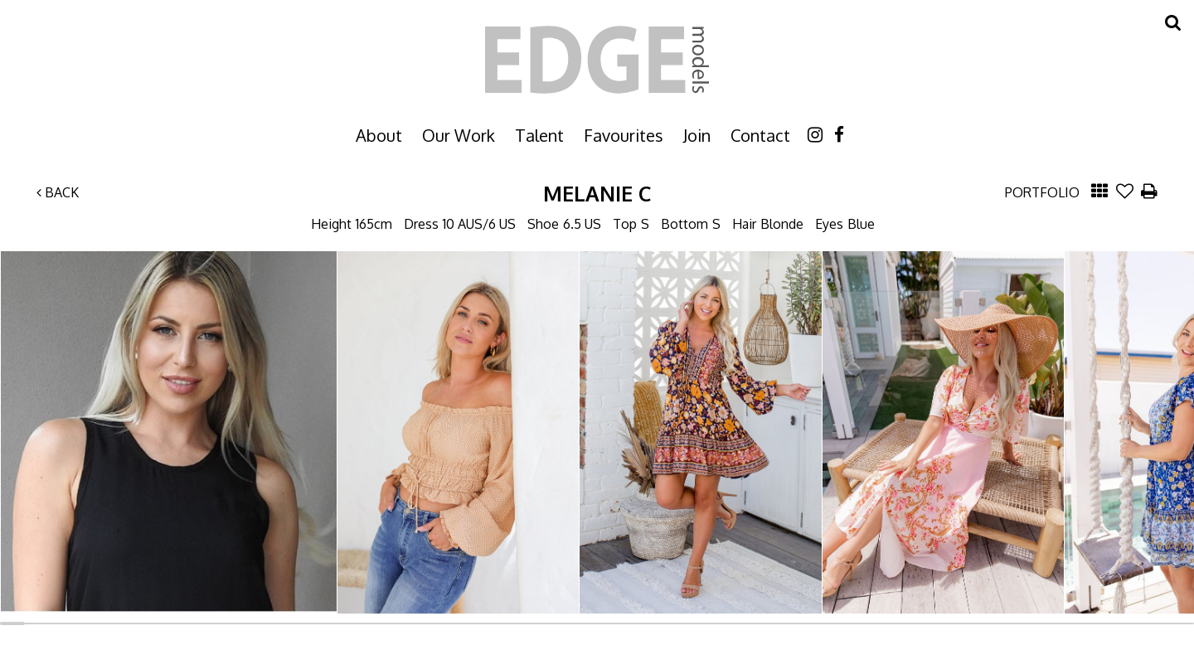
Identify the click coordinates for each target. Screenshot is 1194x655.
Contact (760, 135)
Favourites (623, 135)
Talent (539, 135)
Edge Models (597, 59)
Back (57, 192)
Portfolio (1042, 192)
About (379, 135)
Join (697, 135)
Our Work (458, 135)
